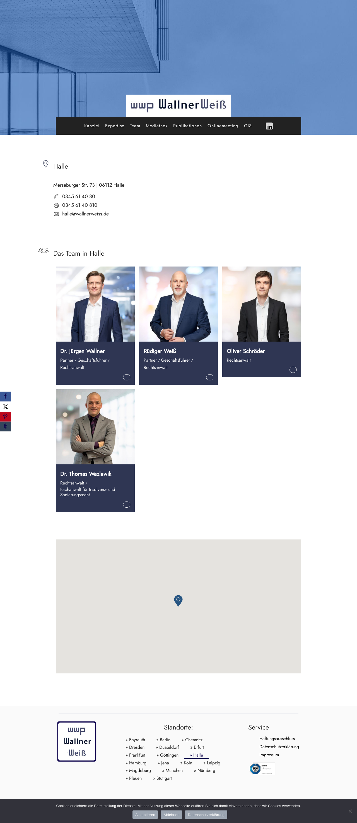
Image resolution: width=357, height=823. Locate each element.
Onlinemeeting (223, 126)
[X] (5, 406)
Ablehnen (171, 815)
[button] (178, 600)
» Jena (163, 763)
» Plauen (134, 778)
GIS (248, 126)
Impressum (258, 754)
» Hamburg (136, 763)
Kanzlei (92, 126)
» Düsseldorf (167, 747)
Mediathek (157, 126)
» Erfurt (197, 747)
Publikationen (187, 126)
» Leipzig (211, 763)
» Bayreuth (135, 739)
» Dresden (135, 747)
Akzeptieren (145, 815)
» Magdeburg (138, 770)
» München (172, 770)
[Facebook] (5, 396)
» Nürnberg (204, 770)
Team (135, 126)
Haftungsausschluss (266, 738)
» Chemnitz (192, 739)
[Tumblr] (5, 426)
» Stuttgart (162, 778)
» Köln (186, 763)
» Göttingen (167, 755)
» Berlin (163, 739)
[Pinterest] (5, 417)
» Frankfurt (135, 755)
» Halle (196, 755)
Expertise (114, 126)
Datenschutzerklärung (268, 746)
